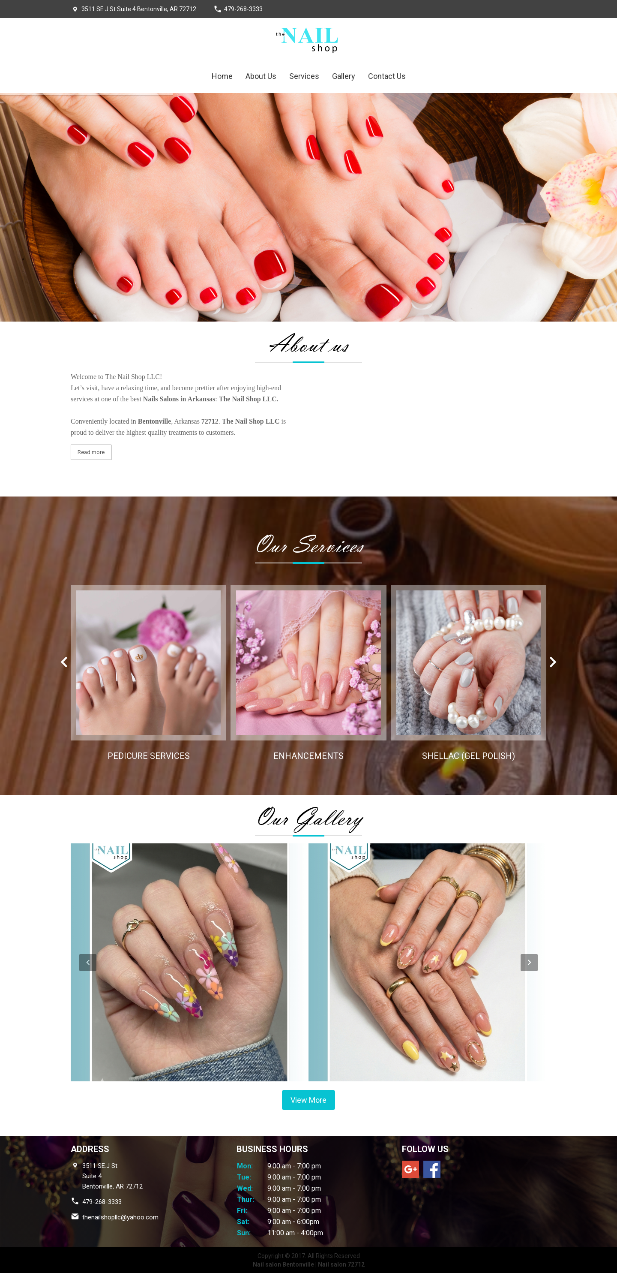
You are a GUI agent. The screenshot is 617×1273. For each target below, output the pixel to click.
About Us (261, 76)
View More (308, 1099)
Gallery (343, 76)
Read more (91, 452)
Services (304, 76)
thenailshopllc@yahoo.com (120, 1217)
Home (222, 76)
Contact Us (387, 76)
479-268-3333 (243, 9)
